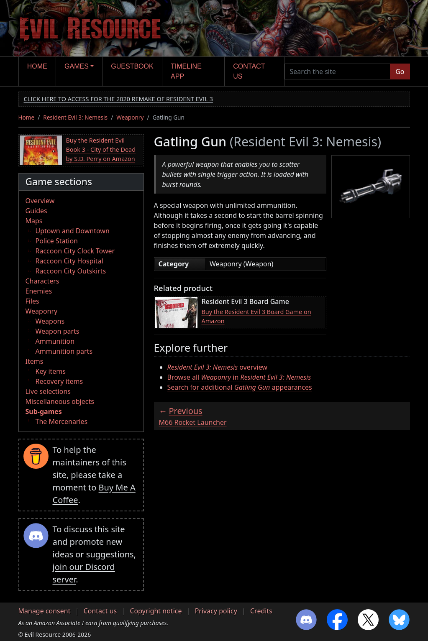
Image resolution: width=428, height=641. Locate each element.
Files (32, 301)
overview (217, 367)
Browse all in (239, 377)
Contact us (249, 71)
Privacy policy (216, 610)
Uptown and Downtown (73, 230)
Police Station (57, 240)
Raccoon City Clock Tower (75, 250)
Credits (261, 610)
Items (35, 361)
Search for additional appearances (239, 387)
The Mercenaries (62, 421)
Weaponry (130, 117)
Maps (34, 220)
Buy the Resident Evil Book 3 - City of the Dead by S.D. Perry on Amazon (101, 149)
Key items (51, 371)
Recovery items (59, 381)
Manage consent (44, 610)
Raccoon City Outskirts (71, 271)
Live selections (48, 391)
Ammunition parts (64, 351)
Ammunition (55, 341)
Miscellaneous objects (60, 401)
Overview (40, 200)
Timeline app (186, 71)
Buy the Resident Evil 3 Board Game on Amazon (256, 316)
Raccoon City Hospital (69, 261)
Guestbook (132, 66)
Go (399, 71)
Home (37, 66)
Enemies (39, 291)
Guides (36, 210)
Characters (42, 281)
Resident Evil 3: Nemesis (75, 117)
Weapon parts (57, 331)
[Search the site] (337, 71)
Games (76, 66)
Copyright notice (156, 610)
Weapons (50, 321)
